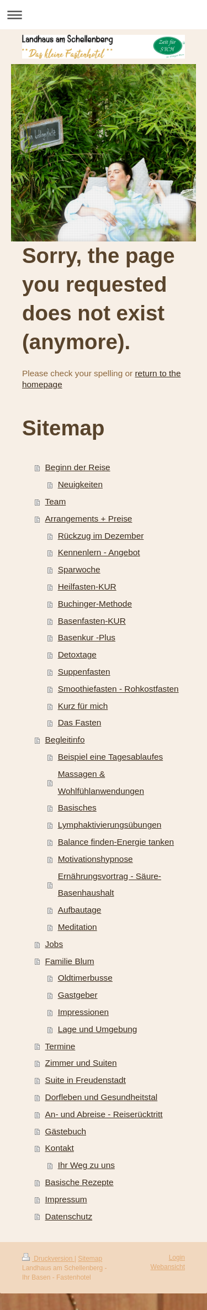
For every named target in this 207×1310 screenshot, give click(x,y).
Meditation (77, 927)
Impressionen (83, 1012)
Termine (60, 1046)
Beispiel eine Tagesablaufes (110, 756)
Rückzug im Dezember (101, 535)
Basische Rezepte (79, 1182)
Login (177, 1257)
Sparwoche (79, 569)
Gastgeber (78, 994)
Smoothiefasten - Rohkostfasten (118, 688)
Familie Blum (69, 961)
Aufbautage (80, 909)
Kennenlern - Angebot (99, 552)
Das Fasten (80, 722)
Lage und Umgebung (97, 1029)
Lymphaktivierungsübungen (110, 824)
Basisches (77, 807)
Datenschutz (69, 1216)
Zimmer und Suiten (81, 1062)
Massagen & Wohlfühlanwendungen (101, 782)
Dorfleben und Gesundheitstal (101, 1097)
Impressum (66, 1199)
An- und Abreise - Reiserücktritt (104, 1114)
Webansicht (168, 1267)
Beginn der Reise (77, 467)
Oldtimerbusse (85, 977)
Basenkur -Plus (86, 637)
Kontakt (59, 1148)
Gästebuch (65, 1131)
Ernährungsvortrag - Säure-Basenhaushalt (109, 884)
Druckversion (48, 1258)
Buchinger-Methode (95, 603)
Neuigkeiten (80, 484)
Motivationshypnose (95, 859)
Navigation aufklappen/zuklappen (103, 15)
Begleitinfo (65, 739)
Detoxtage (77, 654)
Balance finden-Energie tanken (116, 841)
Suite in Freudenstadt (85, 1080)
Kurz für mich (83, 706)
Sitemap (90, 1258)
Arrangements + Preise (88, 518)
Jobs (54, 944)
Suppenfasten (84, 671)
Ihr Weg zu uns (86, 1165)
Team (55, 501)
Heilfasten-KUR (87, 586)
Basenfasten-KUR (92, 620)
